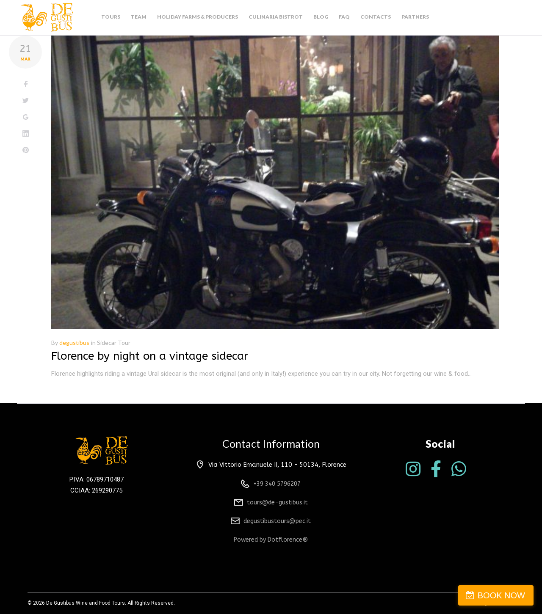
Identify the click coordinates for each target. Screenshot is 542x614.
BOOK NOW (501, 595)
